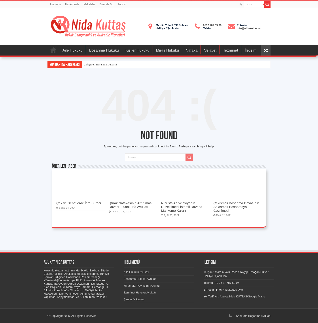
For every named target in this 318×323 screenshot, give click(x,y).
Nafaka (191, 50)
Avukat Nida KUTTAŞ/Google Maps (243, 296)
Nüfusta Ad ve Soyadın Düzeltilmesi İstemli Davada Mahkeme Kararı (181, 206)
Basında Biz (106, 4)
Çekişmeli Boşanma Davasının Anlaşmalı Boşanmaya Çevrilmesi (236, 206)
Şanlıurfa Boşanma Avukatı (253, 315)
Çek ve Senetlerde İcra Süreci (78, 203)
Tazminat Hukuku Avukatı (140, 292)
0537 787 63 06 (212, 25)
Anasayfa (55, 4)
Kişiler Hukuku (137, 50)
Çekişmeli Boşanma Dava (99, 64)
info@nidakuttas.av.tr (250, 28)
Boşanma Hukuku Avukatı (140, 278)
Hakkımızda (72, 4)
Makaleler (89, 4)
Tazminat (230, 50)
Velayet (210, 50)
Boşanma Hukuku (104, 50)
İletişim (122, 4)
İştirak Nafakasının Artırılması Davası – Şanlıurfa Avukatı (131, 205)
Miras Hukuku (167, 50)
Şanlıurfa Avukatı (134, 299)
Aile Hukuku (72, 50)
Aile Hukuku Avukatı (136, 272)
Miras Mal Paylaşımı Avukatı (142, 285)
